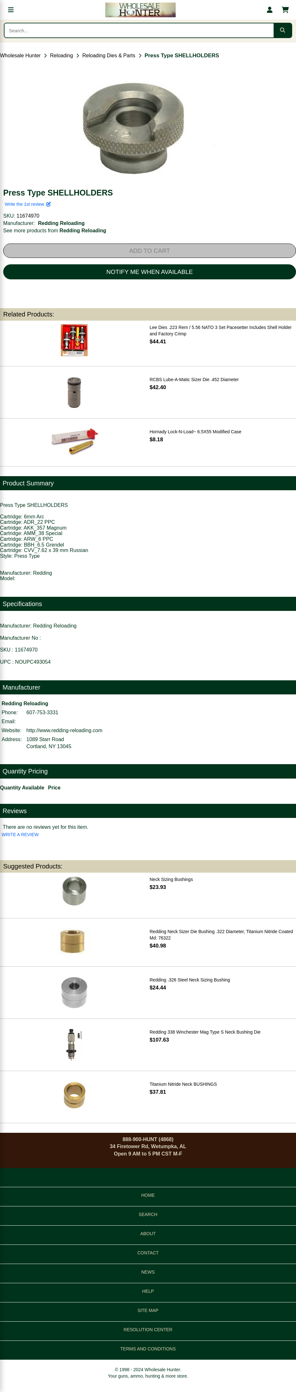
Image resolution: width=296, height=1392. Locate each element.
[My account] (270, 10)
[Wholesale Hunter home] (140, 10)
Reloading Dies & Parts (108, 55)
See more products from (54, 230)
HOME (148, 1195)
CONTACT (148, 1252)
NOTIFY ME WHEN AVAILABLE (149, 271)
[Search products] (139, 30)
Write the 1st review (28, 204)
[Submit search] (283, 30)
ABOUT (148, 1233)
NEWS (148, 1272)
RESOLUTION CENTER (148, 1329)
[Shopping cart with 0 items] (285, 10)
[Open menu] (11, 10)
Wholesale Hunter (20, 55)
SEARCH (148, 1214)
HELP (148, 1291)
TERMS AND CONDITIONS (148, 1348)
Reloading (61, 55)
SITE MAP (148, 1310)
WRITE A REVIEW (20, 834)
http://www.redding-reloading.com (64, 730)
